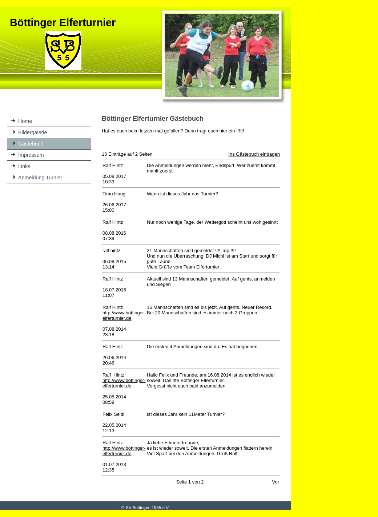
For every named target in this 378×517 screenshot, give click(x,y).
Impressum (31, 155)
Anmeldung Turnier (40, 177)
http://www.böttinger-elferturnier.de (124, 315)
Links (24, 166)
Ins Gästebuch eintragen (254, 154)
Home (25, 121)
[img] (145, 56)
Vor (275, 482)
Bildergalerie (32, 132)
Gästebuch (30, 144)
